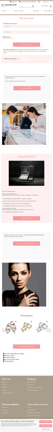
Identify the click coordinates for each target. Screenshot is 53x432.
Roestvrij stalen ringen (12, 359)
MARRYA (4, 11)
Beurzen (4, 382)
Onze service (31, 384)
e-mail (29, 407)
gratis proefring (27, 88)
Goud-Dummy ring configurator (27, 1)
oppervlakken (5, 413)
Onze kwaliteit (31, 382)
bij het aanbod (26, 218)
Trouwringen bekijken (26, 346)
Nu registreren (26, 45)
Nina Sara (36, 11)
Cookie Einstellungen (7, 393)
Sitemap (4, 390)
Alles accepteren (45, 421)
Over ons (4, 384)
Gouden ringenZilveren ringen (14, 354)
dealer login (46, 1)
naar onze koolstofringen (26, 243)
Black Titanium (18, 11)
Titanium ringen (10, 357)
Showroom (5, 387)
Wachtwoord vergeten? (9, 38)
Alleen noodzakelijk (45, 425)
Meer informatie (45, 429)
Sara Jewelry (48, 11)
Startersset (13, 1)
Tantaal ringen (9, 361)
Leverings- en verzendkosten (35, 387)
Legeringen (5, 410)
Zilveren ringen (9, 355)
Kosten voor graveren (33, 390)
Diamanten (5, 407)
